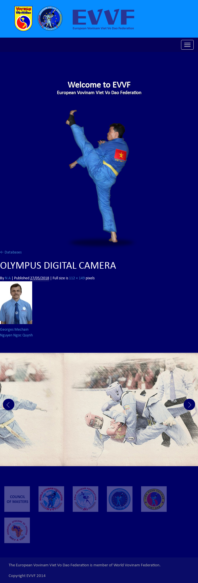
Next (189, 404)
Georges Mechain (14, 330)
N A (8, 278)
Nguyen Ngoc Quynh (16, 335)
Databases (11, 252)
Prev (8, 404)
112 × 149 (77, 278)
